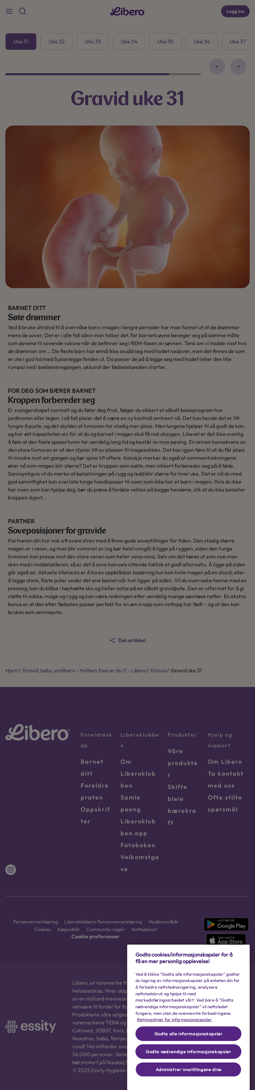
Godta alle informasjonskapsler (188, 1033)
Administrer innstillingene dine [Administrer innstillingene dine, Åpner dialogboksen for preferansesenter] (188, 1069)
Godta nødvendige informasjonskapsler (188, 1051)
